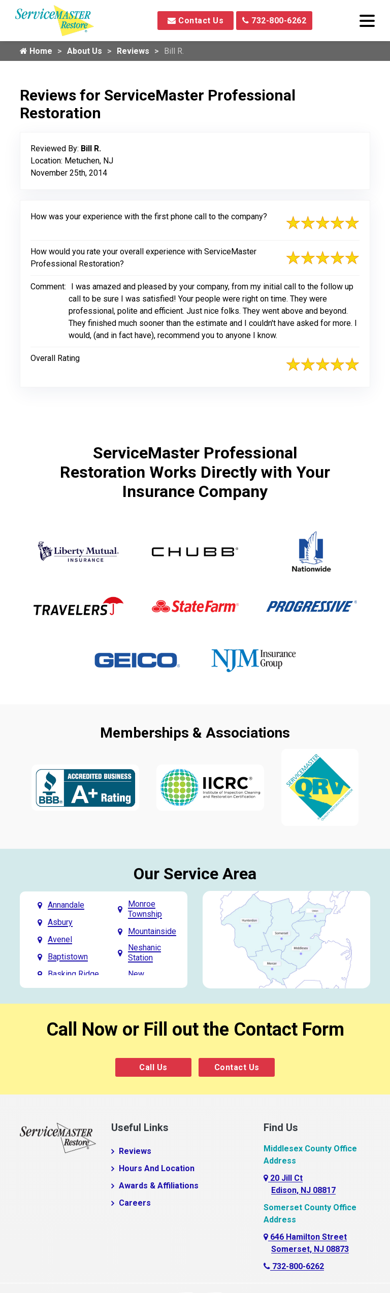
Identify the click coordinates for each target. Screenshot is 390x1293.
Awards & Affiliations (159, 1185)
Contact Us (195, 20)
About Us (84, 51)
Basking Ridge (73, 974)
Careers (135, 1203)
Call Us (153, 1067)
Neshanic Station (144, 953)
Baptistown (68, 957)
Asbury (60, 922)
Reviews (133, 51)
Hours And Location (156, 1168)
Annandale (66, 905)
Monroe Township (145, 909)
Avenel (60, 939)
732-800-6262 (274, 20)
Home (36, 51)
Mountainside (152, 931)
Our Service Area (195, 873)
